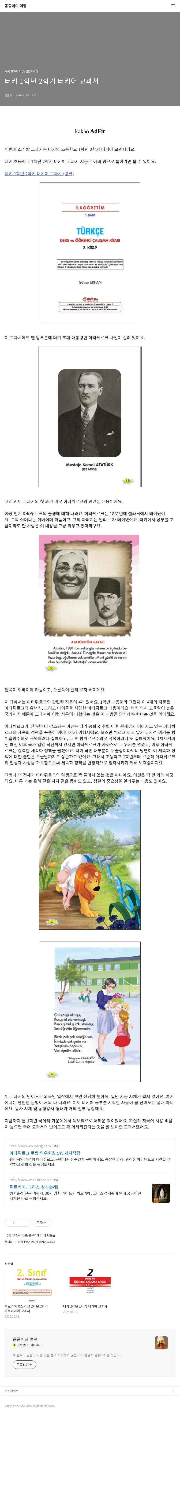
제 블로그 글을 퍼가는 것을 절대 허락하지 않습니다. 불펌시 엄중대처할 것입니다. (68, 1433)
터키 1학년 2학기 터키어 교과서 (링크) (39, 173)
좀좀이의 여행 (16, 6)
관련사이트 (12, 1469)
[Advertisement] (90, 1167)
